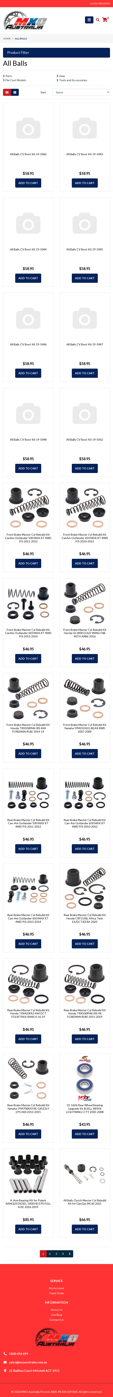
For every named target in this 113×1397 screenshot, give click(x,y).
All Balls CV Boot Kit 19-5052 (84, 439)
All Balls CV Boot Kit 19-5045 (84, 249)
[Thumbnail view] (7, 92)
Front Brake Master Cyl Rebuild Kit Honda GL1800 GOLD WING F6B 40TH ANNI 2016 (84, 633)
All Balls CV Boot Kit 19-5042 (28, 154)
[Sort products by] (81, 92)
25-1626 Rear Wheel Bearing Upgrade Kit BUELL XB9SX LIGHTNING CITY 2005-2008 (85, 1108)
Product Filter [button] (18, 52)
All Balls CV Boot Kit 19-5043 (84, 154)
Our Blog (56, 1314)
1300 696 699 (18, 1353)
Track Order (56, 1293)
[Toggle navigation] (89, 19)
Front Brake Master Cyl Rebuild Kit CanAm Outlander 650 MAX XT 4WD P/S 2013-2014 (28, 633)
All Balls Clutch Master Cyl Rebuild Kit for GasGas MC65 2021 (84, 1202)
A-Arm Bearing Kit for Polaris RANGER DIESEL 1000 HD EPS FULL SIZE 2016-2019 (28, 1204)
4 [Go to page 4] (63, 1253)
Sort (43, 92)
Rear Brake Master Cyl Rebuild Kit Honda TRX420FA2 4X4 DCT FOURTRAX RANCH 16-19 (28, 1013)
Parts (7, 76)
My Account (56, 1288)
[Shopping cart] (105, 20)
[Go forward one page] (69, 1253)
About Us (57, 1309)
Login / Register (100, 3)
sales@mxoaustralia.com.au (28, 1362)
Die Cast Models (14, 80)
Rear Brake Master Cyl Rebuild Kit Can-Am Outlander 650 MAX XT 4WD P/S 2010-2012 (85, 823)
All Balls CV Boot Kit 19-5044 (28, 249)
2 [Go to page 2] (50, 1253)
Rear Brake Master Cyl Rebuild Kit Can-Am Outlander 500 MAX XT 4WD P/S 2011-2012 (28, 823)
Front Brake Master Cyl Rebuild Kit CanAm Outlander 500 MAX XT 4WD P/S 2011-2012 (28, 538)
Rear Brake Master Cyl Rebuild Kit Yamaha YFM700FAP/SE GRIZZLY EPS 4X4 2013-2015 (28, 1108)
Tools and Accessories (72, 80)
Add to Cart (28, 183)
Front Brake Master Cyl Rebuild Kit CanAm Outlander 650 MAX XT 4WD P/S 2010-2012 (85, 538)
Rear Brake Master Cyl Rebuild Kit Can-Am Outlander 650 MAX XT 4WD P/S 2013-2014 (28, 918)
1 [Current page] (43, 1253)
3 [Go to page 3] (56, 1253)
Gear (61, 76)
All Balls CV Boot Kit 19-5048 (28, 439)
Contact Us (56, 1319)
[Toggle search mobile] (96, 20)
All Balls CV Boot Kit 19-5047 (84, 344)
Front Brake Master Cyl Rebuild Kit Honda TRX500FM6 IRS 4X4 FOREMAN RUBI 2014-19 (28, 728)
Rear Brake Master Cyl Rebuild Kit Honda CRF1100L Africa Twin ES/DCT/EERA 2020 (85, 918)
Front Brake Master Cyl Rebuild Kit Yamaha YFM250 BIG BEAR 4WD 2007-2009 (84, 728)
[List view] (15, 92)
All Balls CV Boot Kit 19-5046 (28, 344)
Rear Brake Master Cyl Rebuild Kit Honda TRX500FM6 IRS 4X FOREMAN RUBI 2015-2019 (85, 1013)
